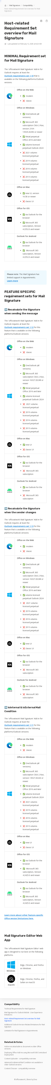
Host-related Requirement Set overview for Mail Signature (22, 10)
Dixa (35, 1079)
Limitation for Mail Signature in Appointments (21, 1031)
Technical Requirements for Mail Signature (19, 1009)
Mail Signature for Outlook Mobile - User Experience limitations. (23, 1013)
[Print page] (41, 21)
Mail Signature (14, 5)
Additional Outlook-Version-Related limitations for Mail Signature (24, 1026)
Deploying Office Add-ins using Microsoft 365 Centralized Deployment (25, 1054)
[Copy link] (46, 21)
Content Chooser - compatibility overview (19, 1068)
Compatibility (28, 5)
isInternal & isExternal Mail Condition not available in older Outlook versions (23, 1063)
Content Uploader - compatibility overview (20, 1059)
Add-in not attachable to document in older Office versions (22, 1047)
